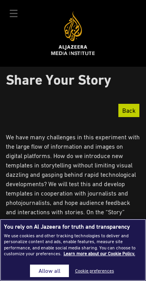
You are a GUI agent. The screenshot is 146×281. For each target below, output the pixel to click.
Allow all (49, 270)
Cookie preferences (94, 271)
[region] (73, 250)
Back (128, 110)
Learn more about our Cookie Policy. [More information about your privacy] (99, 253)
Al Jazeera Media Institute (73, 33)
